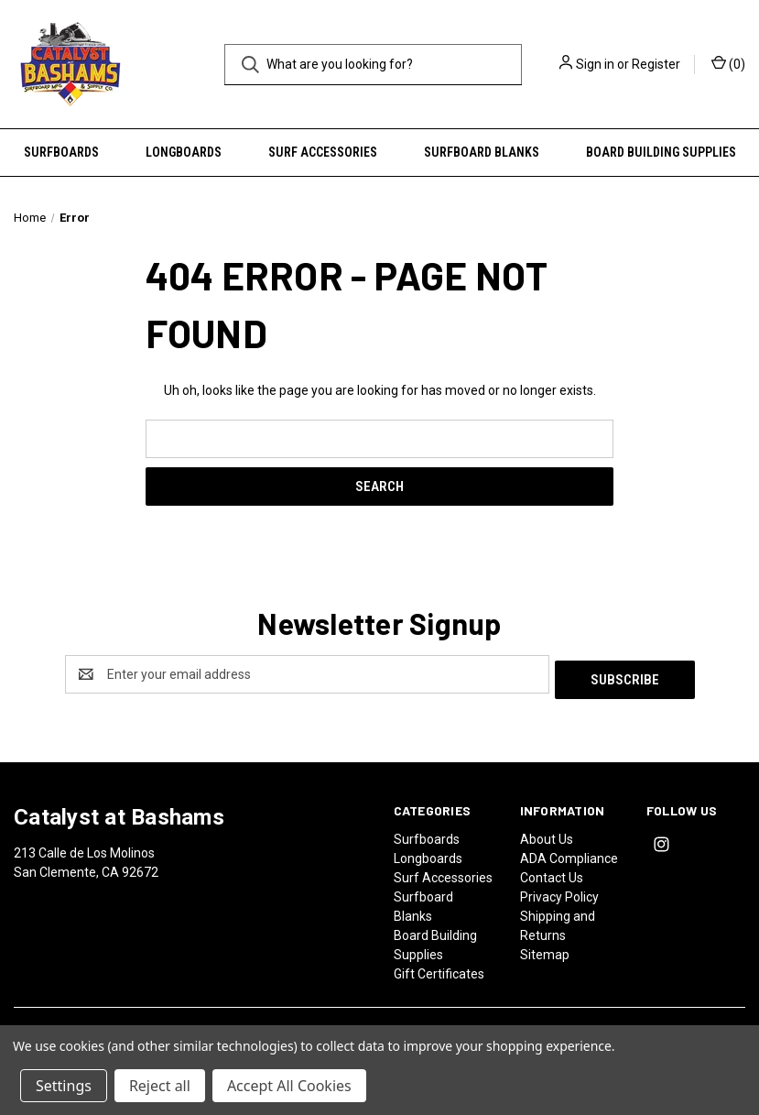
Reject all (159, 1086)
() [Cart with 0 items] (728, 63)
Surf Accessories (322, 152)
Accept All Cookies (289, 1086)
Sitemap (544, 949)
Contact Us (551, 872)
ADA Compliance (569, 853)
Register (656, 64)
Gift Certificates (439, 968)
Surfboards (61, 152)
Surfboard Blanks (481, 152)
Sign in (595, 64)
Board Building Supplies (661, 152)
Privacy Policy (559, 891)
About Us (546, 833)
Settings (64, 1086)
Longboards (184, 152)
